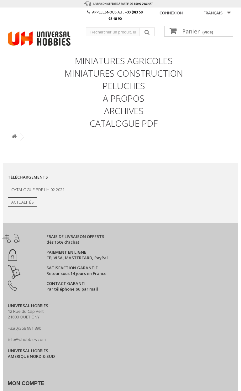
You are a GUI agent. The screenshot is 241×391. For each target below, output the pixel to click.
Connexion (171, 12)
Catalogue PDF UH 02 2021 (38, 189)
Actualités (22, 202)
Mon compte (26, 383)
